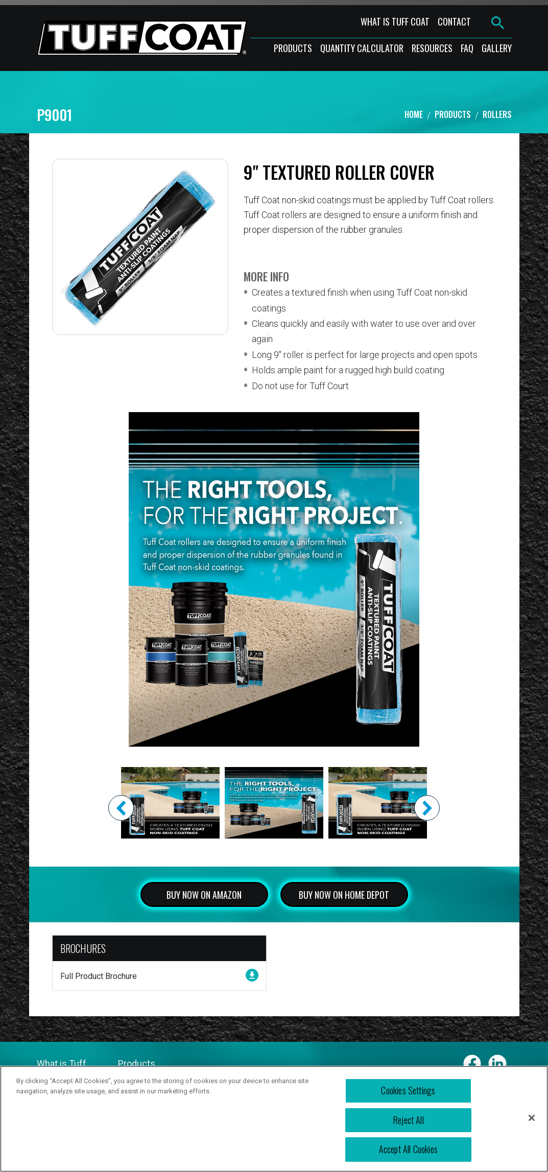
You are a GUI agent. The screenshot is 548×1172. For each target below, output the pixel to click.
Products (453, 114)
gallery (497, 48)
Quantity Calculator (361, 48)
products (293, 48)
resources (432, 48)
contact (454, 21)
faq (467, 48)
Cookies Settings (408, 1090)
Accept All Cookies (408, 1149)
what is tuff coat (395, 21)
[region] (274, 1119)
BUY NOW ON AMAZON (204, 894)
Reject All (408, 1120)
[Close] (531, 1118)
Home (413, 114)
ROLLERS (497, 114)
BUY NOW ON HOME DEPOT (344, 894)
